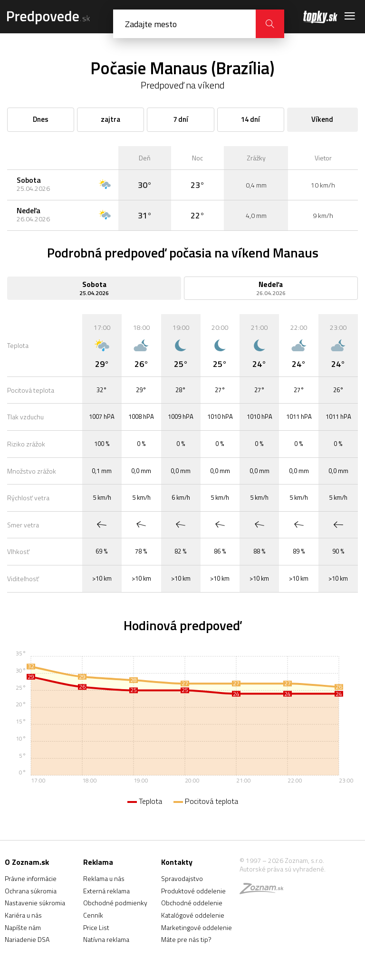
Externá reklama (106, 891)
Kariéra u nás (23, 915)
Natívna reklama (106, 939)
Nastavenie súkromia (35, 903)
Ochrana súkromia (31, 891)
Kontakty (176, 862)
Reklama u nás (104, 878)
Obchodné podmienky (115, 903)
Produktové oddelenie (193, 891)
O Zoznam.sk (27, 862)
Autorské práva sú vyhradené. (283, 869)
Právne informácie (31, 878)
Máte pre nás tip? (186, 939)
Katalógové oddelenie (192, 915)
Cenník (93, 915)
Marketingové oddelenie (196, 927)
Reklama (98, 862)
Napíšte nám (23, 927)
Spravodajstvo (182, 878)
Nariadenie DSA (27, 939)
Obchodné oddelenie (191, 903)
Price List (96, 927)
